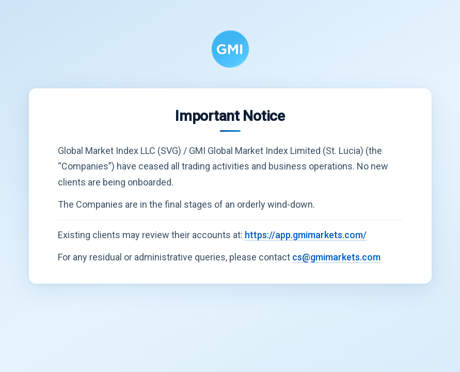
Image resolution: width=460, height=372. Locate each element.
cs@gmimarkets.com (336, 257)
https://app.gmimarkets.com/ (306, 234)
